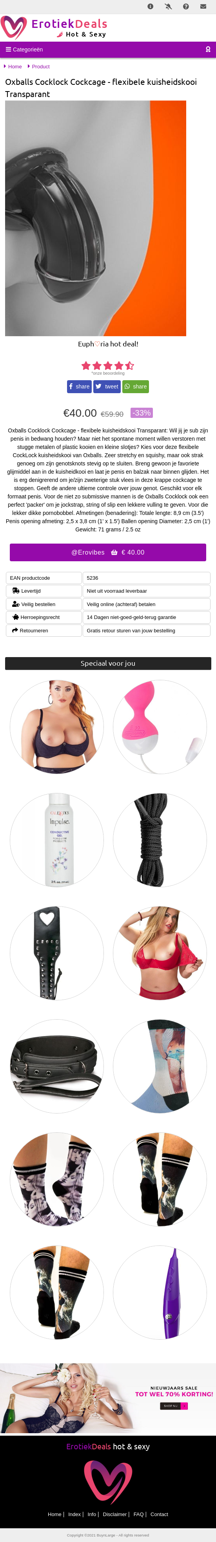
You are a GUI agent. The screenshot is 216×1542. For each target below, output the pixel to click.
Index (74, 1514)
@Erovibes (108, 552)
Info (91, 1514)
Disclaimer (115, 1514)
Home (55, 1514)
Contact (159, 1514)
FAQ (139, 1514)
